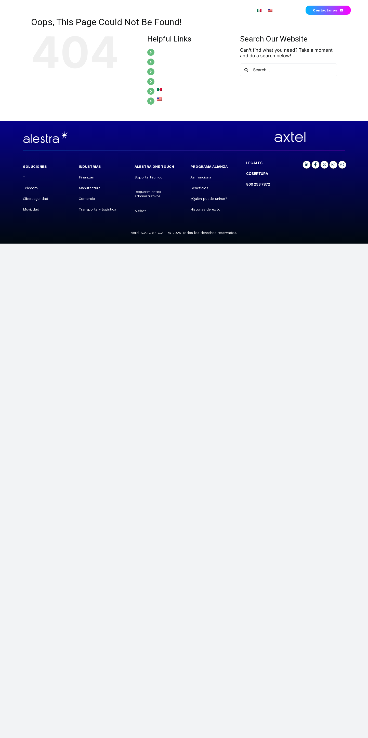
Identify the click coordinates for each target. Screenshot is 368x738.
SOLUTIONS (168, 52)
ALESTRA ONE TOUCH (179, 71)
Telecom (30, 188)
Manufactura (89, 188)
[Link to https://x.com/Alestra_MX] (324, 165)
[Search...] (288, 69)
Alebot (140, 211)
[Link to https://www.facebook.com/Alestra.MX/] (315, 165)
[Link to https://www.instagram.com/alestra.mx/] (333, 165)
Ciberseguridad (35, 199)
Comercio (87, 199)
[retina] (46, 131)
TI (25, 177)
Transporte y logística (97, 209)
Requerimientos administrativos (148, 194)
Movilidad (31, 209)
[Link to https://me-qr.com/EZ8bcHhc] (342, 165)
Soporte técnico (149, 177)
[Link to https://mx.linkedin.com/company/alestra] (307, 165)
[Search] (246, 69)
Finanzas (86, 177)
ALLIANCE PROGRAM (178, 81)
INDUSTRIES (169, 61)
